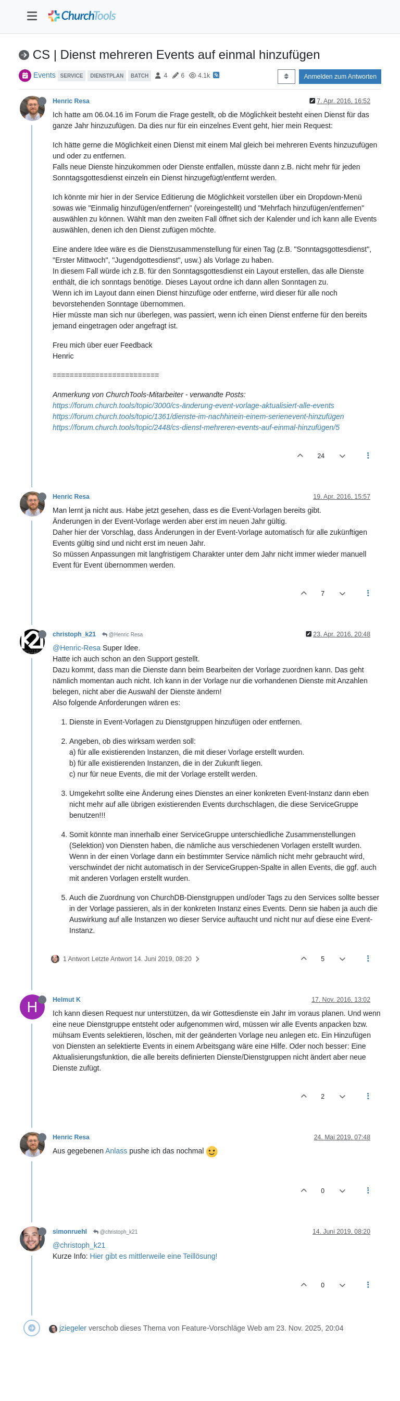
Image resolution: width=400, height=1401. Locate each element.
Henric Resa (71, 101)
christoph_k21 (74, 634)
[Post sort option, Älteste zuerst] (286, 76)
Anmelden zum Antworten (340, 76)
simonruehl (70, 1231)
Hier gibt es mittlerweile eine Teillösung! (154, 1256)
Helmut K (67, 999)
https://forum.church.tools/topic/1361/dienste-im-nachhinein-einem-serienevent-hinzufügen (198, 416)
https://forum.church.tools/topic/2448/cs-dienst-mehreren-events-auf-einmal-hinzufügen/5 (196, 427)
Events (44, 75)
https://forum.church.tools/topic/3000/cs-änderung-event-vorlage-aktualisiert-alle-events (193, 405)
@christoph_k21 (115, 1232)
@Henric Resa (122, 634)
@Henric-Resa (77, 648)
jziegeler (72, 1328)
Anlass (116, 1151)
